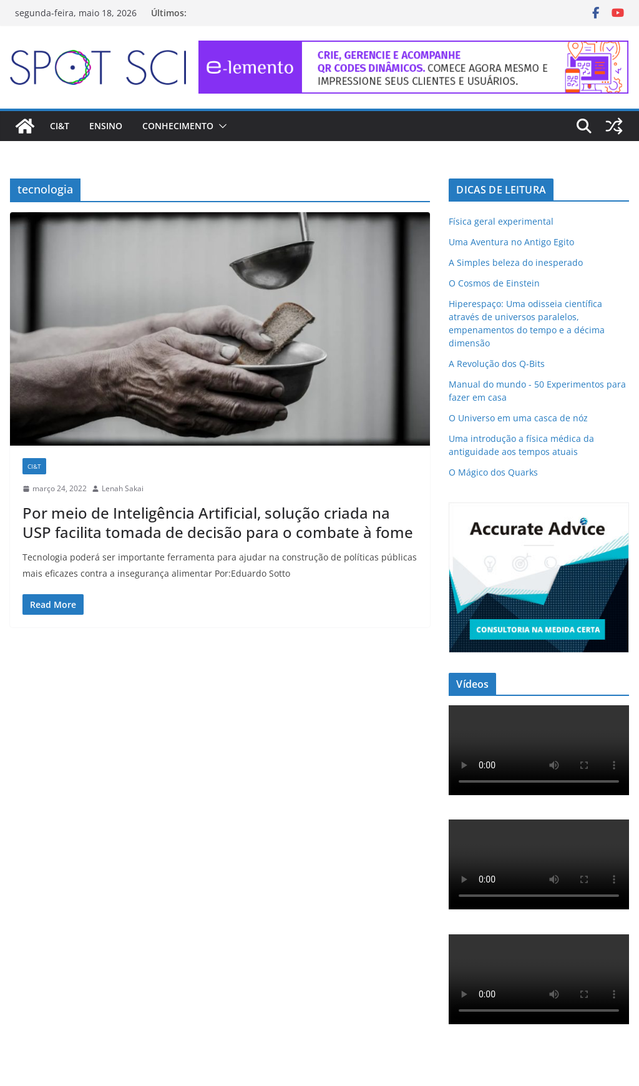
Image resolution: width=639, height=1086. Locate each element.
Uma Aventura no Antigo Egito (511, 242)
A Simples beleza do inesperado (516, 262)
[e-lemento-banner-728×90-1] (413, 49)
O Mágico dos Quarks (493, 472)
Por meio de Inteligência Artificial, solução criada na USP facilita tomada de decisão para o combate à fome (217, 522)
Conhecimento (177, 126)
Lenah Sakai (123, 488)
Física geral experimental (501, 221)
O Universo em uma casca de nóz (518, 418)
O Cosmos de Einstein (494, 283)
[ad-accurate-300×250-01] (539, 510)
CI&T (59, 126)
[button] (220, 126)
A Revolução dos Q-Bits (497, 363)
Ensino (105, 126)
